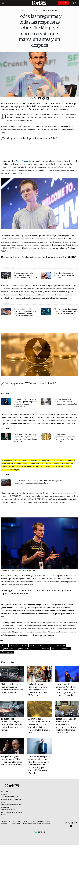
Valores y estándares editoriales (33, 821)
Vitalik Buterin (7, 652)
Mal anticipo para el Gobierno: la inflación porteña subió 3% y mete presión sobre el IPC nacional (38, 689)
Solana (54, 649)
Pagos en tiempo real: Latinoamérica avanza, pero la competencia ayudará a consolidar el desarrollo (25, 312)
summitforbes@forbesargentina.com (11, 804)
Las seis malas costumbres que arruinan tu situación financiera (64, 275)
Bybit (12, 645)
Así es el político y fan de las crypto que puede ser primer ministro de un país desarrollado (25, 403)
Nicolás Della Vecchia (50, 11)
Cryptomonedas (23, 649)
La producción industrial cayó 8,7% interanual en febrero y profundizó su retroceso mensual (12, 724)
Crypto (48, 645)
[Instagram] (72, 822)
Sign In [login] (74, 3)
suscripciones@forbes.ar (8, 809)
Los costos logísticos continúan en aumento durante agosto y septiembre (65, 402)
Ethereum (45, 649)
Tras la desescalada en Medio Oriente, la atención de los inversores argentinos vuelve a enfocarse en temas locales (66, 726)
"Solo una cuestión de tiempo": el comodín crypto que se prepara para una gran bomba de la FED (26, 438)
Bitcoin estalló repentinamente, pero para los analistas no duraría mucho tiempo (65, 438)
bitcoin (4, 645)
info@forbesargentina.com (13, 799)
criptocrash (22, 645)
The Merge (65, 649)
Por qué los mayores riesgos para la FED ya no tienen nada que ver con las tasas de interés (11, 760)
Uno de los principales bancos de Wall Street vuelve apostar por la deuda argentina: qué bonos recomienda (66, 689)
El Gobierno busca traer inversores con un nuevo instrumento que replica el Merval (12, 688)
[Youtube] (75, 822)
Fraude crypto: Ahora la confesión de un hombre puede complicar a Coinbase (25, 275)
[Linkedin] (71, 825)
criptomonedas (36, 645)
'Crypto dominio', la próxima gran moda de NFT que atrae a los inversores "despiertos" (66, 311)
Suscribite (63, 3)
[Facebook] (66, 822)
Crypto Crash (60, 645)
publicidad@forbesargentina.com (10, 796)
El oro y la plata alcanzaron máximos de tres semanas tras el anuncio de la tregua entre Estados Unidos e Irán (39, 726)
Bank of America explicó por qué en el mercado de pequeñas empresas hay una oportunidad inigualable (38, 482)
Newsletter (12, 821)
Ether (35, 649)
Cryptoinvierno (7, 649)
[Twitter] (69, 822)
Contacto (19, 821)
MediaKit (4, 821)
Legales (12, 823)
